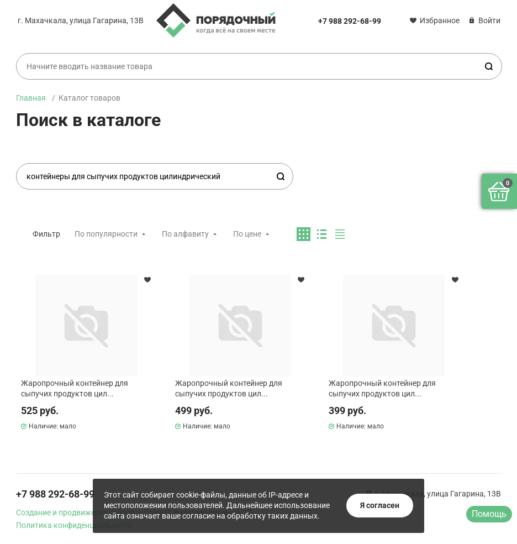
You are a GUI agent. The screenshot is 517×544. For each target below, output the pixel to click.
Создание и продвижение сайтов (75, 512)
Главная (31, 97)
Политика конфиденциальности (74, 525)
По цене (247, 233)
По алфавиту (185, 233)
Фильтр (46, 233)
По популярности (106, 233)
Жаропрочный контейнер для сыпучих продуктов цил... (74, 388)
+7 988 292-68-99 (349, 21)
